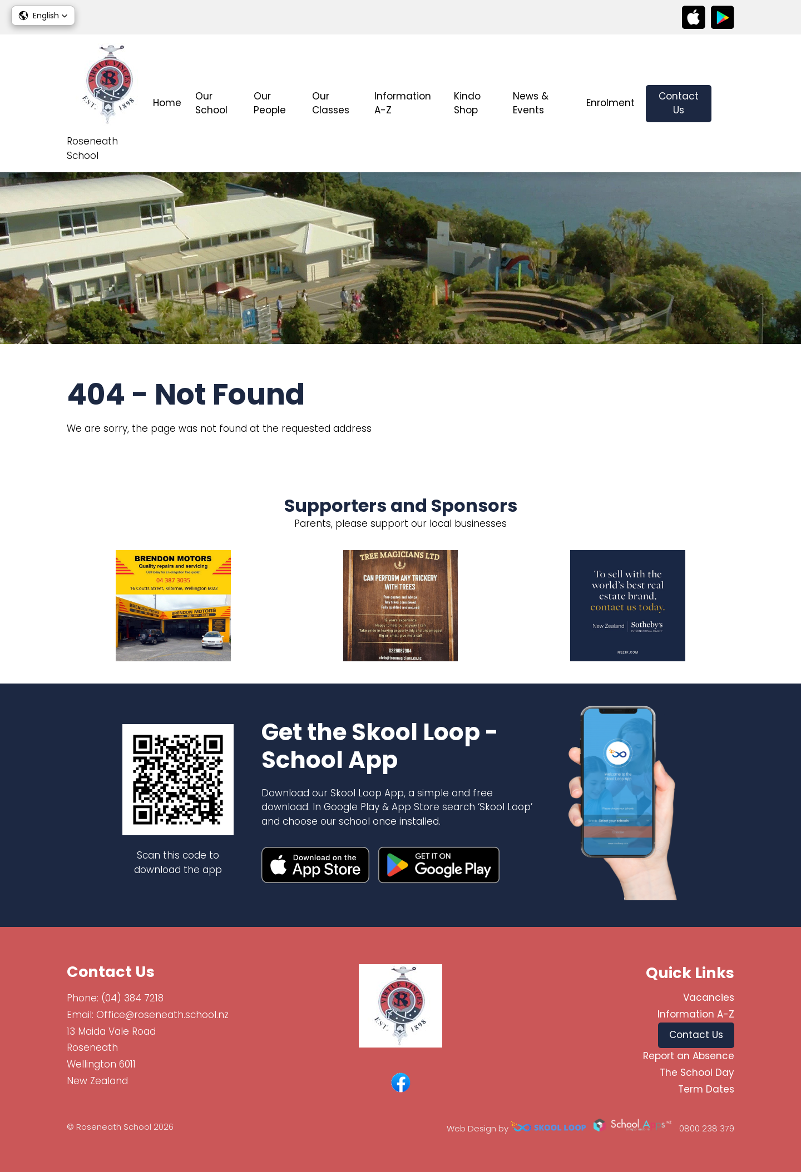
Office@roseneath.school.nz (162, 1014)
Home (167, 102)
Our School (211, 103)
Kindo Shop (467, 103)
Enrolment (610, 102)
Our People (270, 103)
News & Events (530, 103)
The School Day (697, 1072)
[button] (43, 16)
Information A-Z (402, 103)
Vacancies (708, 997)
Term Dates (706, 1089)
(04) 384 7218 (132, 998)
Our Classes (330, 103)
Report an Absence (688, 1056)
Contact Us (679, 103)
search (728, 103)
